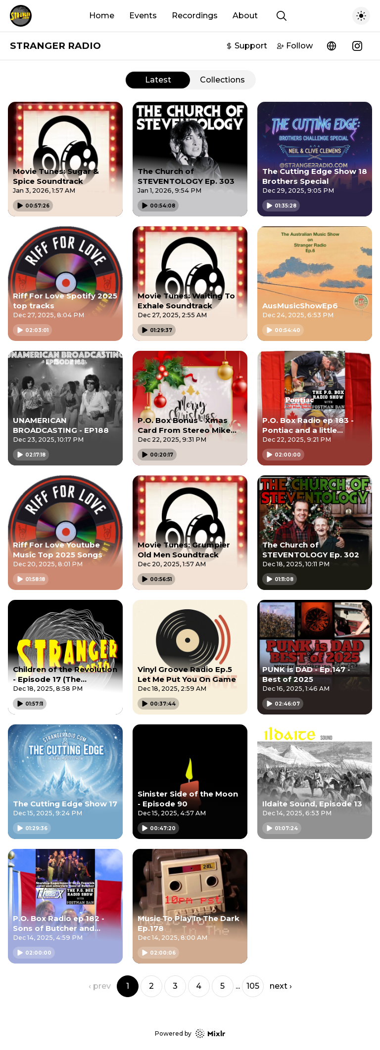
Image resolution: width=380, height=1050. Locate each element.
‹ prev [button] (100, 986)
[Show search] (281, 16)
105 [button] (252, 986)
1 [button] (127, 986)
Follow (295, 45)
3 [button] (175, 986)
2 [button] (151, 986)
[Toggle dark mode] (361, 16)
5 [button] (222, 986)
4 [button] (198, 986)
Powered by (190, 1033)
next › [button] (281, 986)
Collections (222, 79)
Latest (158, 79)
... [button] (238, 986)
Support (246, 45)
